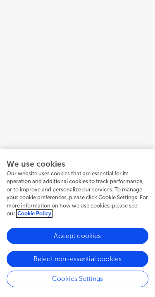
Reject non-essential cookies (77, 259)
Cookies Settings (77, 279)
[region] (77, 223)
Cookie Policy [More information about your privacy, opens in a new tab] (34, 213)
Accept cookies (77, 236)
